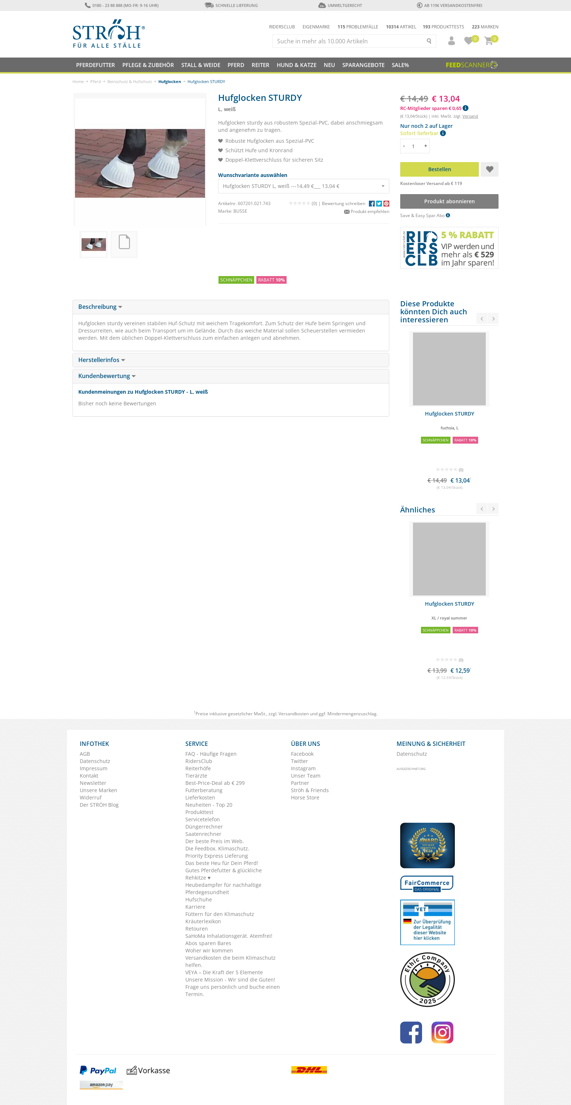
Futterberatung (204, 790)
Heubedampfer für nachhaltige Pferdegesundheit (223, 888)
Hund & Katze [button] (296, 64)
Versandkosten (294, 714)
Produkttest (199, 812)
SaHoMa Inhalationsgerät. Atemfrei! (228, 935)
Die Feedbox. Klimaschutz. (217, 848)
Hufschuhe (198, 899)
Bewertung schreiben (343, 203)
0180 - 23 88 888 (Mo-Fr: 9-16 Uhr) (121, 5)
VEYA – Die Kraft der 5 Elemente (224, 972)
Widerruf (91, 797)
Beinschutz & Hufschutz (129, 81)
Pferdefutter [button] (95, 64)
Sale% (400, 64)
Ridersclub (282, 27)
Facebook (302, 753)
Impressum (93, 768)
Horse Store (305, 797)
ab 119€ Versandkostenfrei (449, 5)
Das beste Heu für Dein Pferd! (221, 863)
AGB (85, 753)
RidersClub (198, 761)
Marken (485, 27)
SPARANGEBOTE (363, 64)
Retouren (196, 928)
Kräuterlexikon (203, 921)
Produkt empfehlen (366, 211)
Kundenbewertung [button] (107, 376)
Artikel (401, 27)
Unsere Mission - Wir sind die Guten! (230, 979)
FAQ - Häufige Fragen (211, 753)
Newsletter (93, 782)
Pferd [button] (236, 64)
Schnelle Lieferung (231, 5)
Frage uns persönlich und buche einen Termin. (232, 990)
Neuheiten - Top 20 (208, 804)
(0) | (305, 203)
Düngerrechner (204, 826)
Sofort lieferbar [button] (423, 133)
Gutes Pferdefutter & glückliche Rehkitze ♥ (223, 874)
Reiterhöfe (198, 768)
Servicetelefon (202, 819)
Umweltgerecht (340, 5)
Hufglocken (169, 81)
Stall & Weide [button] (200, 64)
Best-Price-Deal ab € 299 (215, 782)
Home (78, 81)
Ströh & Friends (310, 790)
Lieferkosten (200, 797)
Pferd (95, 81)
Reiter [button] (260, 64)
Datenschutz (95, 761)
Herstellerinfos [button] (101, 360)
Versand (470, 116)
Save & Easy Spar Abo (425, 215)
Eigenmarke (316, 27)
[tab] (231, 307)
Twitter (299, 761)
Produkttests (443, 27)
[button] (448, 40)
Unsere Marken (98, 790)
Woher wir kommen (209, 950)
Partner (300, 782)
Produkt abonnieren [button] (449, 201)
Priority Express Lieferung (216, 855)
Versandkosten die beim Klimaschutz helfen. (230, 961)
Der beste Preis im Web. (214, 841)
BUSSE (240, 211)
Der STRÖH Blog (99, 804)
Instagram (303, 768)
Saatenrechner (203, 833)
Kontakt (89, 775)
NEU (329, 64)
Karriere (195, 906)
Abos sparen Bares (208, 943)
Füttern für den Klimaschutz (219, 914)
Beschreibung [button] (100, 307)
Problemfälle (358, 27)
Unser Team (305, 775)
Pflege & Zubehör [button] (148, 64)
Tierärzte (196, 775)
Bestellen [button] (439, 169)
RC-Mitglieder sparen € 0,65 (434, 108)
